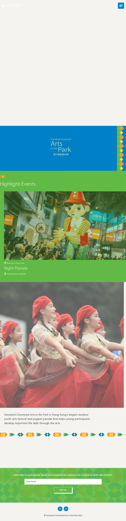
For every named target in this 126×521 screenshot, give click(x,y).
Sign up (63, 490)
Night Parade (18, 269)
